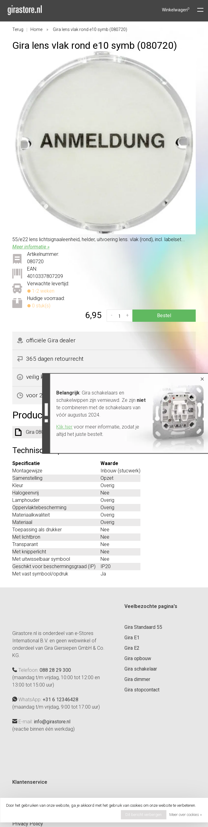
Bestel (164, 315)
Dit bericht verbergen (143, 814)
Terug (17, 29)
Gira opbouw (137, 658)
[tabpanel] (104, 142)
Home (36, 29)
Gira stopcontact (141, 690)
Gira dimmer (137, 679)
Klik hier (62, 427)
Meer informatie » (30, 247)
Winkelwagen (176, 9)
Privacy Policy (27, 824)
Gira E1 (131, 637)
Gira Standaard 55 (143, 627)
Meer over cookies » (185, 814)
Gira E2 (131, 648)
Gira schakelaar (140, 669)
